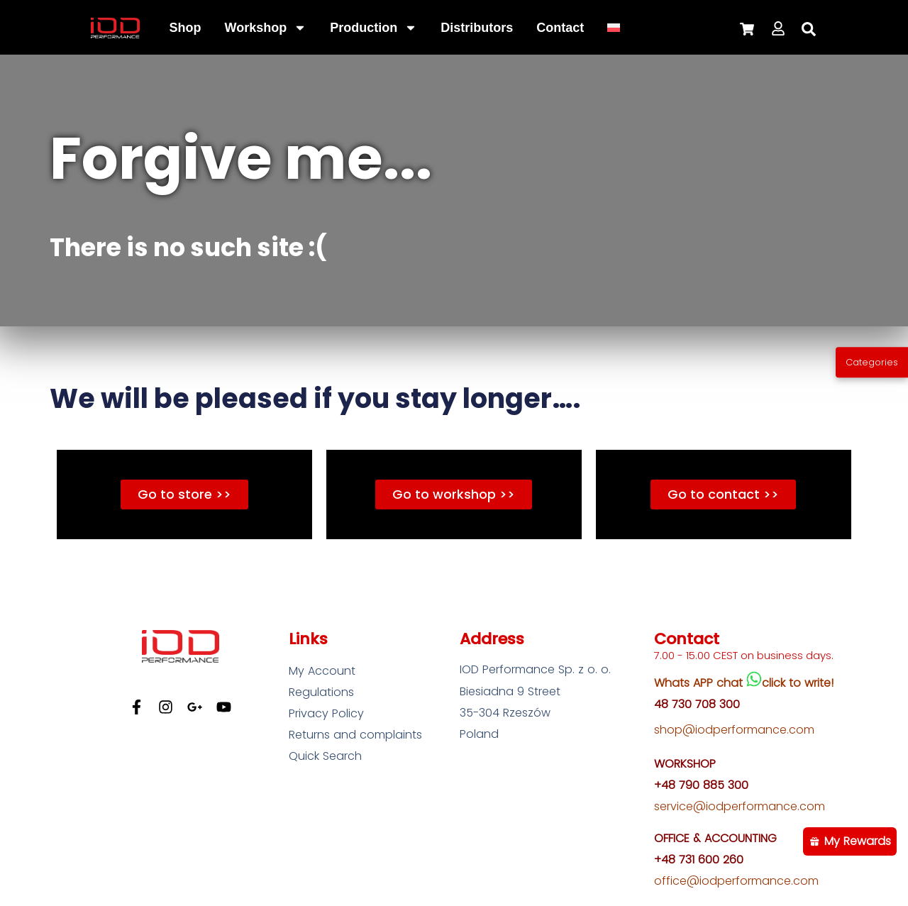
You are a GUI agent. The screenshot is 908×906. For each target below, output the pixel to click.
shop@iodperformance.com (734, 730)
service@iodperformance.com (739, 806)
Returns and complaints (355, 735)
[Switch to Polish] (613, 28)
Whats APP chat (700, 683)
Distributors (477, 28)
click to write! (798, 683)
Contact (560, 28)
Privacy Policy (326, 713)
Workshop (266, 28)
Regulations (321, 692)
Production (373, 28)
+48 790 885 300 (701, 785)
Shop (185, 28)
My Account (322, 671)
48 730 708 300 (697, 704)
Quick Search (325, 756)
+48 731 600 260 (698, 859)
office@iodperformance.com (736, 881)
